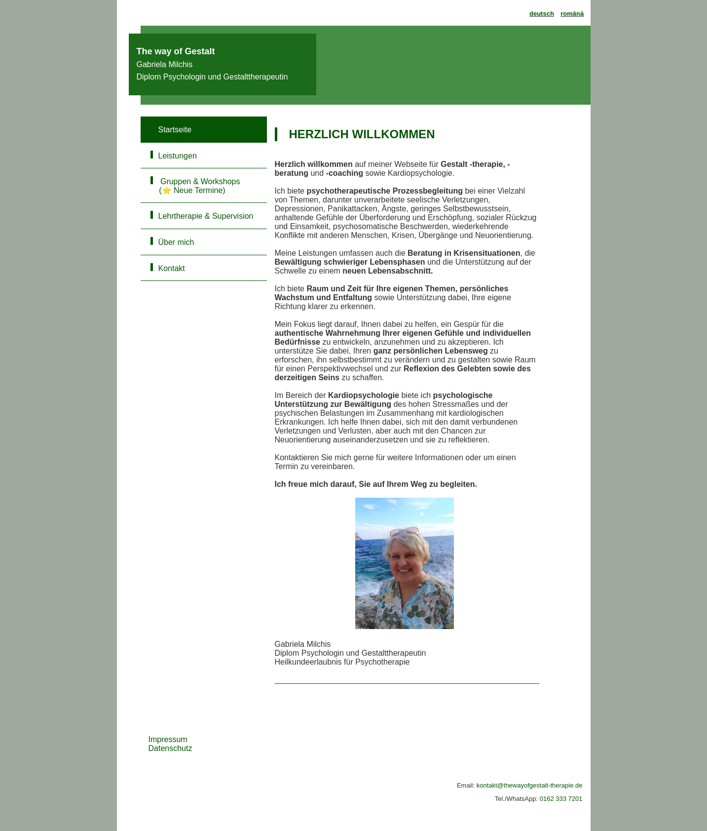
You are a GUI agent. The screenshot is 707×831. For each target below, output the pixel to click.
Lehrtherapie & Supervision (206, 216)
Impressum (168, 739)
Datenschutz (170, 748)
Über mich (176, 242)
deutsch (541, 13)
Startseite (175, 129)
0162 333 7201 (561, 798)
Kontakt (171, 268)
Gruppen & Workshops (203, 186)
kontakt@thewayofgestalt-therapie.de (530, 785)
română (572, 13)
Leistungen (177, 156)
